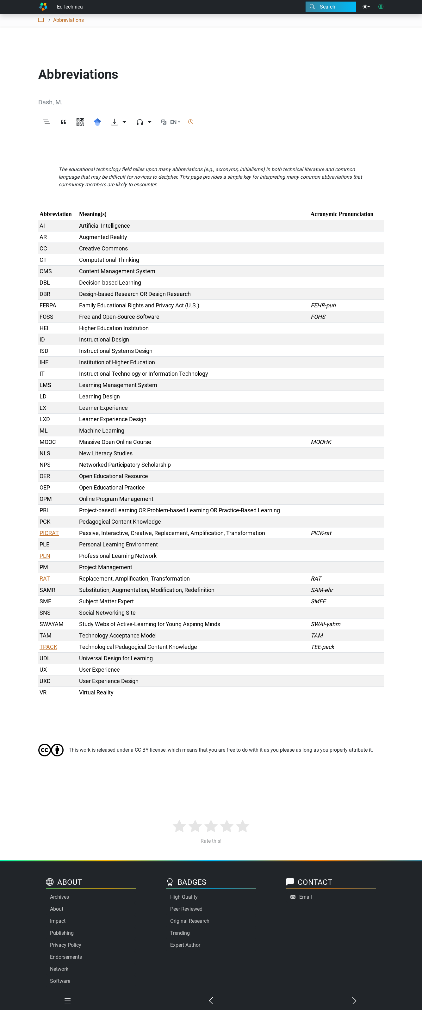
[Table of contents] (41, 20)
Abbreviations (68, 20)
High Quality (184, 897)
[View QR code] (80, 122)
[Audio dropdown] (144, 122)
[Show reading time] (191, 121)
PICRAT (49, 533)
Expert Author (185, 945)
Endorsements (66, 957)
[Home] (43, 7)
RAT (45, 578)
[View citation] (63, 122)
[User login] (381, 7)
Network (59, 969)
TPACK (48, 647)
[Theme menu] (366, 7)
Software (60, 981)
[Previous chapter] (211, 1001)
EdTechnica (70, 7)
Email (305, 897)
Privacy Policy (65, 945)
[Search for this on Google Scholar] (97, 122)
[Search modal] (331, 7)
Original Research (189, 921)
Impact (57, 921)
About (56, 909)
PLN (45, 555)
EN (173, 122)
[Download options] (119, 122)
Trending (180, 933)
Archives (59, 897)
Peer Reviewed (186, 909)
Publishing (62, 933)
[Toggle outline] (46, 122)
